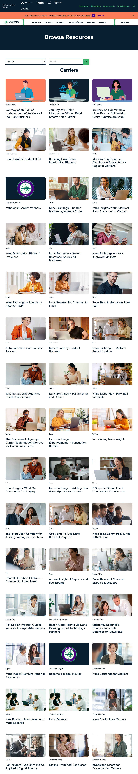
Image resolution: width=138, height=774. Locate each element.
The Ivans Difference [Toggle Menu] (75, 22)
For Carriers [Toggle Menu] (36, 22)
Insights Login (84, 6)
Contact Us (125, 22)
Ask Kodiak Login (123, 6)
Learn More (98, 16)
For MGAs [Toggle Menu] (48, 22)
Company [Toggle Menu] (102, 22)
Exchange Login (109, 6)
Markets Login (96, 6)
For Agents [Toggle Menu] (60, 22)
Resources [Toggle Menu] (91, 22)
